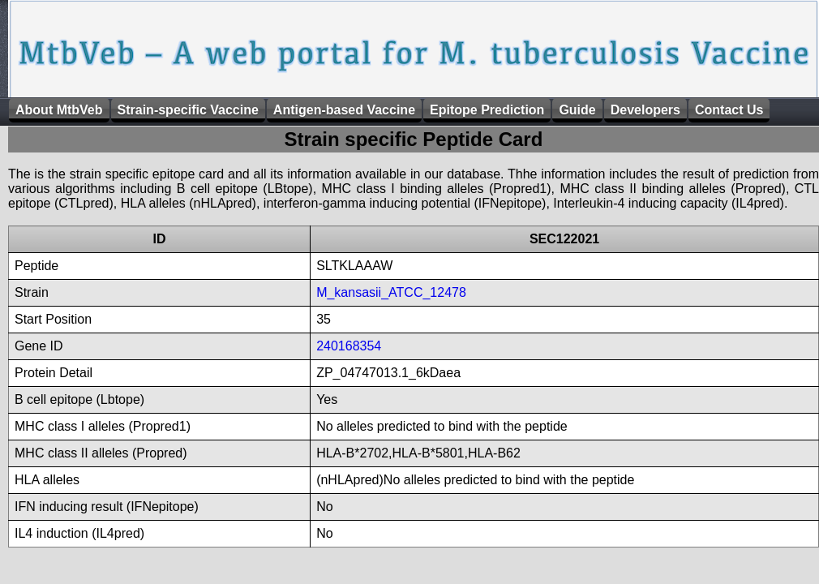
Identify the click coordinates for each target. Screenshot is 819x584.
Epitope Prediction (487, 110)
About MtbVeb (59, 110)
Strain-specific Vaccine (188, 110)
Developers (645, 110)
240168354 (348, 346)
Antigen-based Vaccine (344, 110)
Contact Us (729, 110)
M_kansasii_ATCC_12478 (391, 292)
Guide (577, 110)
